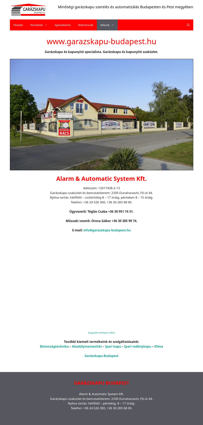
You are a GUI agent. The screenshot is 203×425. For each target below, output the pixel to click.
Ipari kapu (113, 346)
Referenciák (85, 25)
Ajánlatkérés (63, 25)
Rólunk (109, 24)
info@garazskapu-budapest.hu (107, 230)
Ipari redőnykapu (137, 346)
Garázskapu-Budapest (101, 356)
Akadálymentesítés (87, 346)
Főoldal (18, 25)
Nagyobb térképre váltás (101, 332)
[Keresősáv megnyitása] (188, 24)
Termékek (40, 24)
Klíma (158, 346)
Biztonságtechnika (54, 346)
